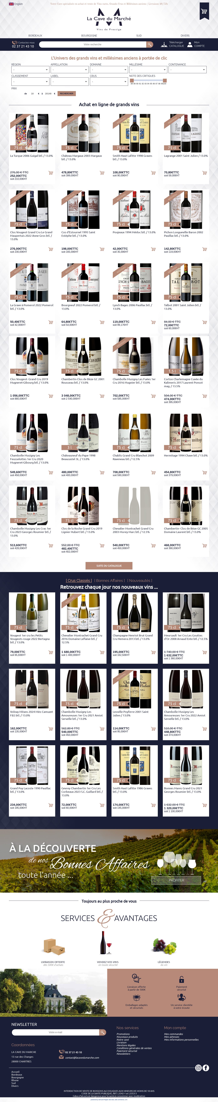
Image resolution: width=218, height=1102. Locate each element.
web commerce (119, 1099)
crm (126, 1099)
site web (111, 1099)
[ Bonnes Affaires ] (109, 580)
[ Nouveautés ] (139, 580)
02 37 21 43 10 (73, 1052)
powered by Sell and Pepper (99, 1099)
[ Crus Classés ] (79, 580)
